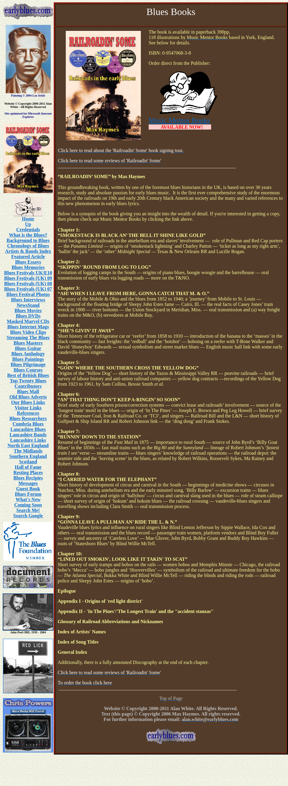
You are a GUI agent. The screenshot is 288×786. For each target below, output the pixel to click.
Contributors (28, 386)
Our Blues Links (28, 402)
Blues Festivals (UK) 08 (28, 283)
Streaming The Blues (28, 337)
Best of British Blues (28, 375)
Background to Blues (28, 240)
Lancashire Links (28, 440)
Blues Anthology (28, 353)
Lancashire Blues (28, 429)
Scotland (28, 461)
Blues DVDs (28, 315)
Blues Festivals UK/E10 (28, 272)
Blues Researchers (28, 418)
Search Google (28, 515)
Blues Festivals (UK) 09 (28, 278)
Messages (28, 483)
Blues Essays (28, 261)
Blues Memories (28, 267)
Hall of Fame (28, 467)
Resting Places (28, 472)
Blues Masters (28, 342)
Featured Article (28, 256)
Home (28, 218)
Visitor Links (28, 407)
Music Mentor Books (179, 120)
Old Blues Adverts (28, 396)
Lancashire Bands (28, 434)
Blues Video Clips (28, 332)
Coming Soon (28, 504)
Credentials (28, 229)
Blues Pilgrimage (28, 364)
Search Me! (28, 510)
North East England (28, 445)
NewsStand (28, 305)
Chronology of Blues (28, 245)
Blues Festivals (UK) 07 (28, 288)
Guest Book (28, 488)
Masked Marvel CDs (28, 321)
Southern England (28, 456)
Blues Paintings (28, 359)
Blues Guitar (28, 348)
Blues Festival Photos (28, 294)
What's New (28, 499)
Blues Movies (27, 310)
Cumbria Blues (28, 423)
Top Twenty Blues (28, 380)
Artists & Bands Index (28, 251)
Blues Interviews (28, 299)
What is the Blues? (28, 235)
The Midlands (28, 450)
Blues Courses (28, 369)
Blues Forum (28, 494)
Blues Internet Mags (28, 326)
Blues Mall (28, 391)
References (28, 413)
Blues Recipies (28, 477)
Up (28, 224)
